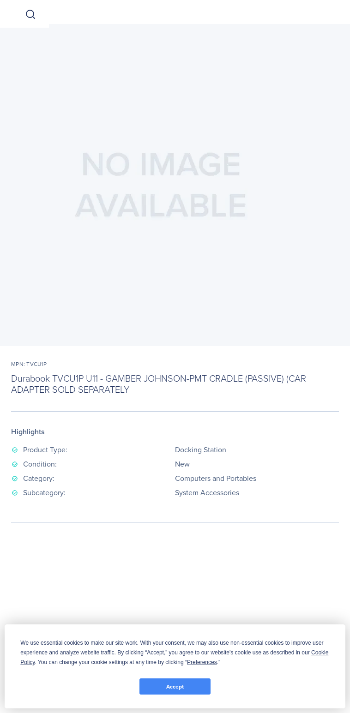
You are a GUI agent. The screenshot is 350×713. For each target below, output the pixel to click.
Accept (175, 687)
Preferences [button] (202, 662)
